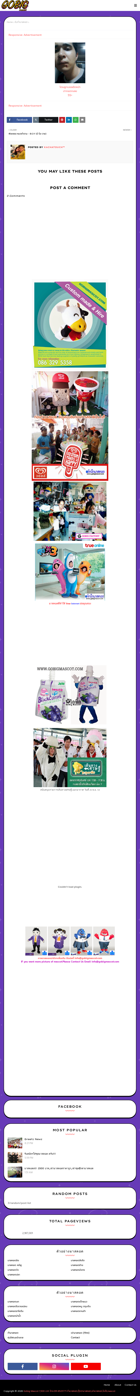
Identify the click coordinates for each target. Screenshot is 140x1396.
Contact (75, 1337)
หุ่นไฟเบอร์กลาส (15, 1337)
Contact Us (130, 1385)
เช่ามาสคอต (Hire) (80, 1333)
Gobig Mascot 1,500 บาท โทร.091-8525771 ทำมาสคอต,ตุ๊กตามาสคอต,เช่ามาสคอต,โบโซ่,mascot (69, 1391)
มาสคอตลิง (13, 1260)
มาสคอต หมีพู (15, 1265)
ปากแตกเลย (70, 91)
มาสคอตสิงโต (78, 1260)
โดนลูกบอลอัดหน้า (70, 87)
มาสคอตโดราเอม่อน (17, 1306)
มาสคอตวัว (13, 1270)
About (117, 1385)
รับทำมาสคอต (21, 22)
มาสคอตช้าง (77, 1265)
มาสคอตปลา (14, 1274)
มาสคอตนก (13, 1301)
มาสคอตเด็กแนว (79, 1301)
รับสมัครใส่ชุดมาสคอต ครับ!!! (40, 1153)
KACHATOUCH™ (54, 147)
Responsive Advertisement (25, 35)
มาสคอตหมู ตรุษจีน (81, 1306)
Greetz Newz (33, 1139)
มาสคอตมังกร (78, 1270)
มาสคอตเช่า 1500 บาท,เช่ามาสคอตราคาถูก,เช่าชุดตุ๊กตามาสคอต (58, 1168)
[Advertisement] (70, 1003)
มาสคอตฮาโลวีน (15, 1311)
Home (10, 22)
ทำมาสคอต (13, 1333)
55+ (70, 95)
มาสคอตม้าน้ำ (14, 1316)
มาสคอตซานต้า (78, 1311)
